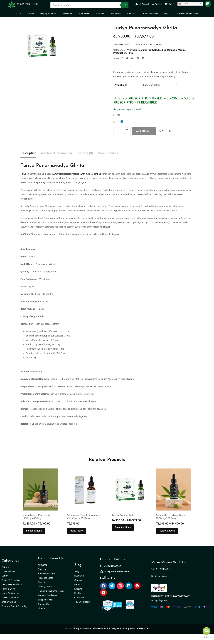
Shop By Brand (48, 13)
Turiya (130, 53)
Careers (42, 575)
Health (77, 599)
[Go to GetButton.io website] (207, 637)
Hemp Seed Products (12, 590)
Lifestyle (78, 594)
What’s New (84, 13)
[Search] (124, 5)
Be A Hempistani (159, 582)
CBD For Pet (67, 13)
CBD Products (8, 577)
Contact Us (132, 13)
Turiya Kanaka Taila (123, 521)
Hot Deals (100, 13)
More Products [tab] (108, 153)
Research (79, 581)
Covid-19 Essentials (13, 585)
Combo (30, 13)
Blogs (166, 13)
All (18, 13)
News (77, 590)
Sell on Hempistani (160, 574)
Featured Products (147, 50)
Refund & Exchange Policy (51, 596)
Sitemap (42, 614)
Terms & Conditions (47, 601)
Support (42, 588)
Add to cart (144, 130)
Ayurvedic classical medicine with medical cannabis (78, 174)
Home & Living (9, 594)
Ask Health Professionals (186, 13)
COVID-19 (79, 603)
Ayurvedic (132, 50)
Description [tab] (28, 153)
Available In (121, 85)
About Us (42, 570)
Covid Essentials (150, 13)
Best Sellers (116, 13)
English (183, 3)
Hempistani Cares (46, 579)
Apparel (5, 572)
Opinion (78, 585)
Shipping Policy (45, 605)
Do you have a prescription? (127, 109)
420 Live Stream (82, 607)
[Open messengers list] (206, 631)
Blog (77, 570)
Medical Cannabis (167, 50)
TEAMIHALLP (142, 634)
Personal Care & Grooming (14, 612)
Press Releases (45, 583)
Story (76, 577)
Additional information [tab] (56, 153)
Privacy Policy (45, 592)
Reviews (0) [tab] (84, 153)
